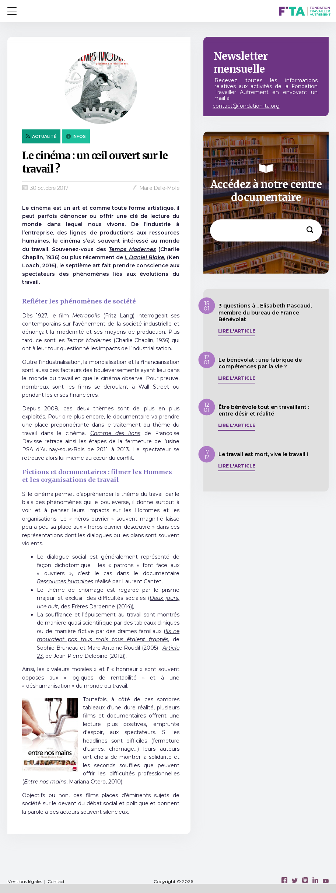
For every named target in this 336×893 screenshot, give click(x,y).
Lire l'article (236, 331)
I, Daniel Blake (144, 257)
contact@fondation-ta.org (246, 105)
